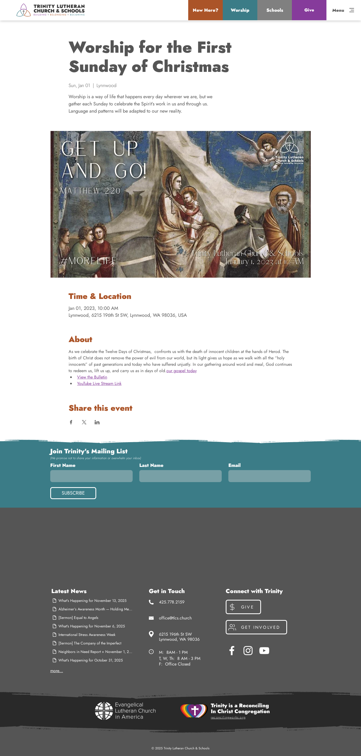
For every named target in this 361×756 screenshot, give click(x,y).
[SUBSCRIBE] (73, 493)
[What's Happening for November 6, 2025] (92, 626)
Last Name (151, 465)
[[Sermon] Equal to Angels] (92, 617)
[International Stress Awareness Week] (92, 634)
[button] (205, 10)
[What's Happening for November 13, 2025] (92, 600)
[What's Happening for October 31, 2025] (92, 660)
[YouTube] (264, 650)
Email (234, 465)
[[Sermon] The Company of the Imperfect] (92, 643)
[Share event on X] (84, 422)
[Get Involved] (256, 627)
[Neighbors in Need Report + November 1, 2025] (92, 651)
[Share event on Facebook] (71, 422)
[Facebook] (232, 650)
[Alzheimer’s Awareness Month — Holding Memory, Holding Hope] (92, 609)
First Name (62, 465)
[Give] (309, 10)
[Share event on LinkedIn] (97, 422)
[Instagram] (248, 650)
